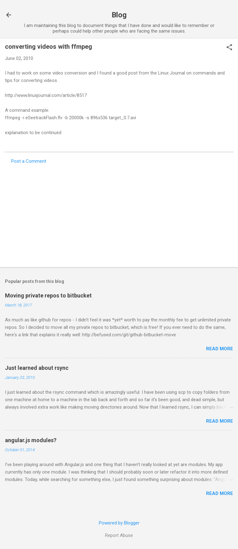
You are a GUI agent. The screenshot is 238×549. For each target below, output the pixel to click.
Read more (219, 349)
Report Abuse (119, 535)
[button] (229, 47)
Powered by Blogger (119, 523)
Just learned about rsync (36, 368)
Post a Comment (28, 161)
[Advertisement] (119, 213)
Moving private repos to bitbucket (48, 295)
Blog (119, 15)
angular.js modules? (30, 440)
